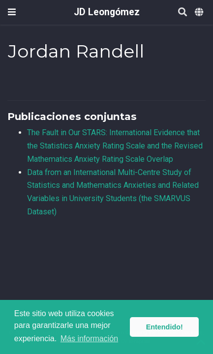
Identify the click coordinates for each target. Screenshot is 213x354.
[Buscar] (182, 12)
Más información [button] (89, 338)
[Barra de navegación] (12, 12)
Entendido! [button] (164, 327)
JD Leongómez (107, 12)
